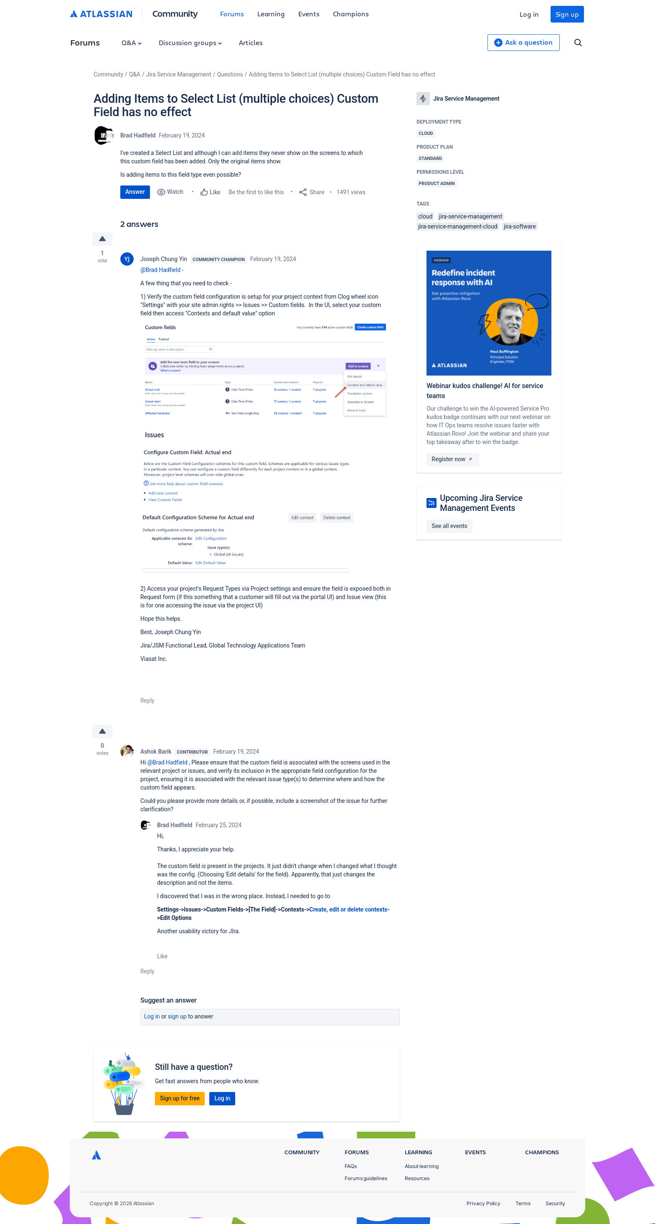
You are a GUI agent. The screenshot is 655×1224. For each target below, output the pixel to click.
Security (555, 1203)
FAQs (351, 1166)
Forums (232, 13)
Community (175, 13)
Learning (271, 13)
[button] (265, 370)
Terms (523, 1203)
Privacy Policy (483, 1203)
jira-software (520, 226)
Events (309, 13)
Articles (250, 42)
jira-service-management (471, 216)
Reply (147, 700)
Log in (529, 14)
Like (162, 956)
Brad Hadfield (137, 135)
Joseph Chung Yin (163, 259)
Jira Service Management (178, 74)
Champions (351, 13)
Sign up (567, 14)
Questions (230, 74)
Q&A (132, 42)
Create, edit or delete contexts (349, 909)
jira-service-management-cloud (457, 226)
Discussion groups (190, 42)
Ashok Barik (155, 751)
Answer (135, 191)
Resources (417, 1178)
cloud (425, 216)
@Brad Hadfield (160, 270)
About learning (422, 1166)
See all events (449, 526)
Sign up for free (180, 1098)
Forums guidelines (366, 1178)
